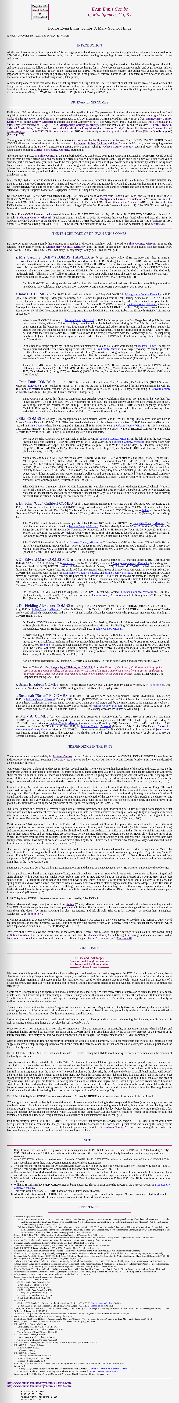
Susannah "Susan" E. (153, 128)
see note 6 (163, 729)
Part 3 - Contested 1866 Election (103, 1371)
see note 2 (157, 223)
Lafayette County (160, 388)
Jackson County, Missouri (118, 146)
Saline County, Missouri (38, 121)
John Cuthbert (67, 128)
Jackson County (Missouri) (131, 425)
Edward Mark (16, 128)
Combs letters (97, 1306)
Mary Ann (33, 128)
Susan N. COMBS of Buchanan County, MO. (111, 1369)
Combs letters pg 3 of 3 (101, 1303)
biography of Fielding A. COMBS (71, 667)
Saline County (46, 155)
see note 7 (35, 913)
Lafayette (79, 143)
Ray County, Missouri (108, 348)
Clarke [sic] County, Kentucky (52, 149)
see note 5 (157, 684)
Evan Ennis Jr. (16, 131)
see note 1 (164, 199)
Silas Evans (49, 128)
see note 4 (47, 644)
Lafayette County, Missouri (148, 523)
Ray (115, 143)
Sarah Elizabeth (161, 124)
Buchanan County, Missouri (34, 217)
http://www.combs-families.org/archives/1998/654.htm (39, 1382)
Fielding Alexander (89, 128)
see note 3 (68, 563)
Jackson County (147, 345)
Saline (91, 143)
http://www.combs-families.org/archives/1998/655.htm (39, 1385)
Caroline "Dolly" (114, 128)
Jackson (102, 143)
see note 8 (125, 938)
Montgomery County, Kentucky (78, 124)
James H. (132, 128)
